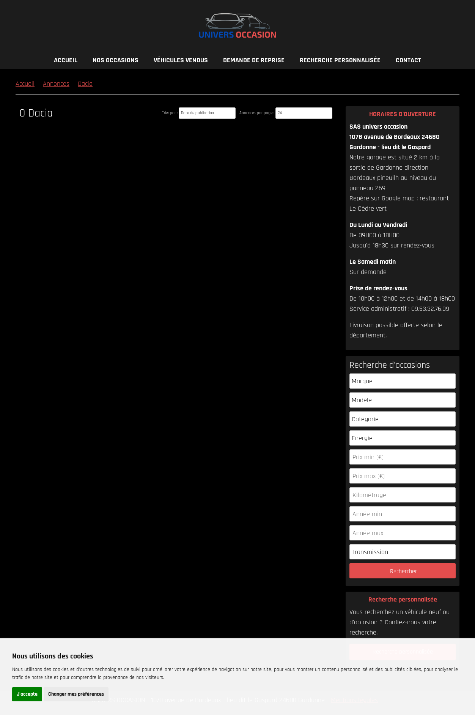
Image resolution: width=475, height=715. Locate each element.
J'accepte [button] (27, 694)
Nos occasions (115, 60)
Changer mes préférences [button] (76, 694)
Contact (408, 60)
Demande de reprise (254, 60)
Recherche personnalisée (340, 60)
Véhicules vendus (181, 60)
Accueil (65, 60)
